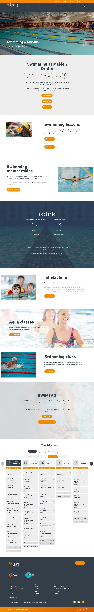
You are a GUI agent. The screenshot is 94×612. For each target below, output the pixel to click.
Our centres (72, 1)
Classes (42, 451)
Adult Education (74, 5)
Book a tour (61, 451)
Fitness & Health (51, 5)
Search (52, 456)
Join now (78, 1)
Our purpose (57, 1)
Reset (63, 456)
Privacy (36, 586)
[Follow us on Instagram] (83, 602)
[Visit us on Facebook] (74, 602)
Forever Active (83, 5)
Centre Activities (24, 10)
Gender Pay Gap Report (59, 586)
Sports (58, 5)
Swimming (32, 451)
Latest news (38, 588)
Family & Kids (65, 5)
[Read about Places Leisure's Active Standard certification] (15, 575)
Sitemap (56, 593)
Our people (65, 1)
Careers (37, 593)
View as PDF (56, 445)
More (85, 7)
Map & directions (13, 597)
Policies (56, 584)
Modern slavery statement (60, 592)
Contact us (85, 1)
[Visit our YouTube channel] (78, 602)
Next (91, 464)
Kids (51, 451)
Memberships (47, 101)
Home (9, 10)
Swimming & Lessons (40, 5)
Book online (81, 609)
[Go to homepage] (11, 5)
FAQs (36, 592)
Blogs (36, 590)
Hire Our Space (38, 584)
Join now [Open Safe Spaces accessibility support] (80, 563)
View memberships (13, 189)
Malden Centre (22, 4)
